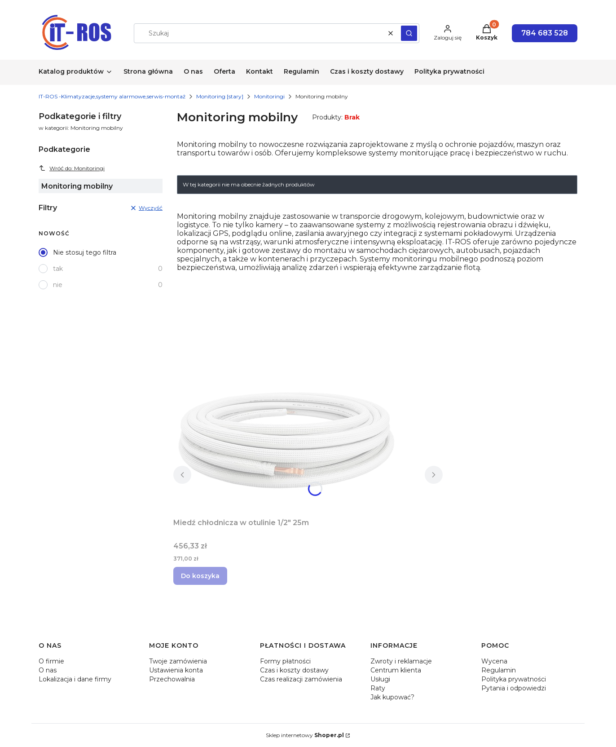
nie (57, 285)
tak (58, 269)
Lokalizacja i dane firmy (75, 679)
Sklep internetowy (305, 735)
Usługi (380, 679)
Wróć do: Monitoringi (72, 168)
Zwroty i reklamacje (401, 661)
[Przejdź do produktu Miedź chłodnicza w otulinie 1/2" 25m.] (285, 439)
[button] (409, 33)
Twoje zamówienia (178, 661)
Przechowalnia (172, 679)
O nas (48, 670)
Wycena (494, 661)
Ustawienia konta (176, 670)
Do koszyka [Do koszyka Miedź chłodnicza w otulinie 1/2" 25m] (200, 576)
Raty (377, 688)
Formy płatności (285, 661)
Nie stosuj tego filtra (84, 252)
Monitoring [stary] (219, 96)
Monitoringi (269, 96)
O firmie (51, 661)
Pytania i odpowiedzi (513, 688)
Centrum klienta (395, 670)
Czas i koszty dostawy (294, 670)
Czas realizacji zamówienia (301, 679)
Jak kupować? (392, 697)
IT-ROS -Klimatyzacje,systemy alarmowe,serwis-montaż (112, 96)
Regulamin (498, 670)
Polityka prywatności (513, 679)
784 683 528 (544, 33)
